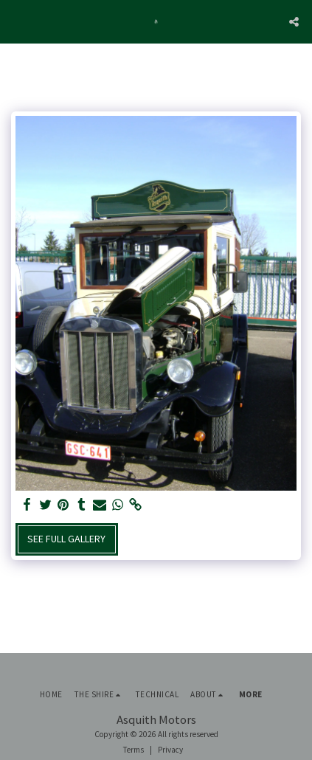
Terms (133, 750)
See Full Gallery (66, 538)
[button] (16, 21)
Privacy (170, 750)
